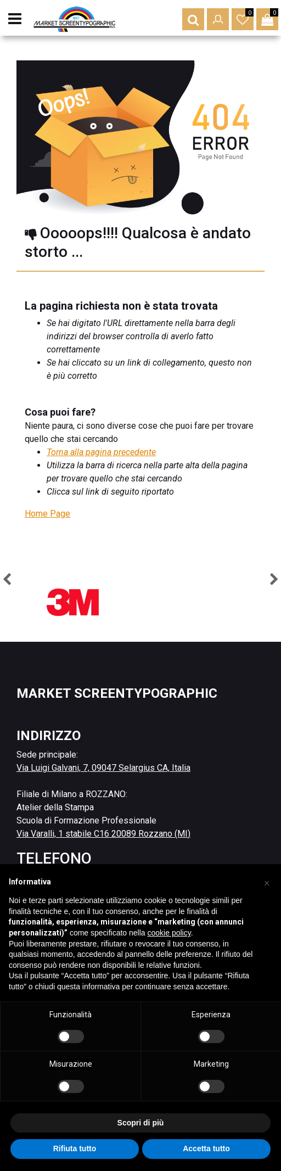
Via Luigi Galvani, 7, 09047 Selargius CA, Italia (103, 768)
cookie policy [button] (169, 932)
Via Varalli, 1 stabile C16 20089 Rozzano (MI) (103, 833)
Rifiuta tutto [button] (75, 1148)
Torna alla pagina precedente (101, 452)
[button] (193, 19)
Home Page (47, 513)
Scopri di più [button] (140, 1122)
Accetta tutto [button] (206, 1148)
